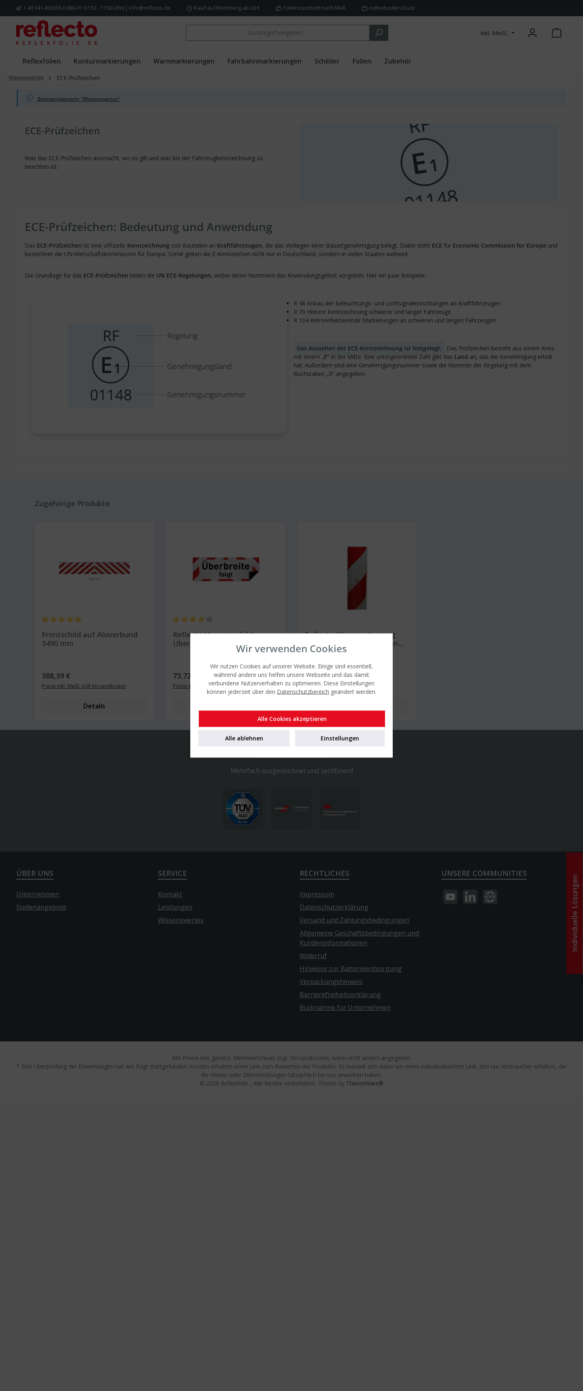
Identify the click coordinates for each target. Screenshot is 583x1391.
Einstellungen (340, 738)
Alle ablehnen (244, 738)
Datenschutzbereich (303, 692)
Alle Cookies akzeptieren (292, 719)
